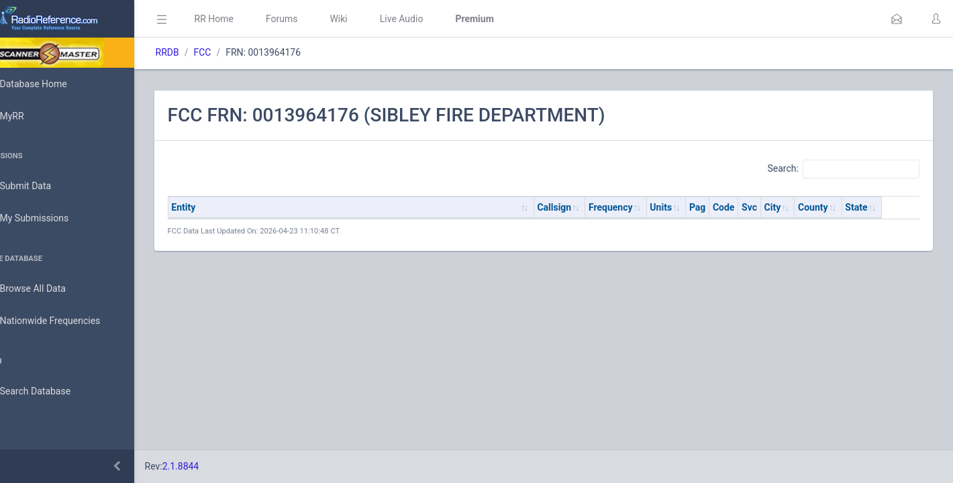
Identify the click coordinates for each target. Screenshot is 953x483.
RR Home (251, 18)
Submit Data (44, 186)
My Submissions (53, 219)
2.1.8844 (218, 466)
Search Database (54, 391)
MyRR (31, 116)
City (810, 207)
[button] (896, 18)
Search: (843, 169)
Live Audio (439, 18)
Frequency (649, 207)
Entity (221, 207)
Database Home (52, 84)
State (894, 207)
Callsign (592, 207)
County (851, 207)
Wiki (376, 18)
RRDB (205, 52)
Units (699, 207)
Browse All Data (51, 289)
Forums (319, 18)
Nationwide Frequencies (69, 321)
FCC (240, 52)
